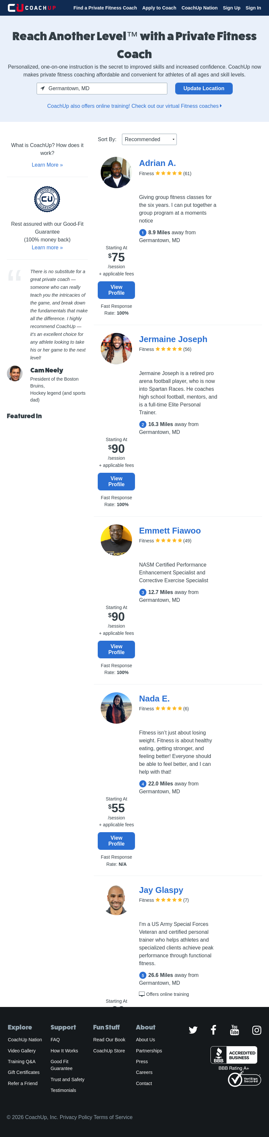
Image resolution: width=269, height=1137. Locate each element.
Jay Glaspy (161, 890)
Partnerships (149, 1050)
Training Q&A (22, 1061)
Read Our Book (109, 1039)
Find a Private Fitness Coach (105, 7)
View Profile (116, 290)
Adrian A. (157, 163)
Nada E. (154, 698)
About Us (145, 1039)
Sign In (253, 7)
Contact (144, 1083)
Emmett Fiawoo (170, 530)
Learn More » (47, 165)
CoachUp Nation (199, 7)
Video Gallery (22, 1050)
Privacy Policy (76, 1117)
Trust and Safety (68, 1079)
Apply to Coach (159, 7)
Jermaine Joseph (173, 339)
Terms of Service (112, 1117)
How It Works (64, 1050)
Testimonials (63, 1090)
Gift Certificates (24, 1072)
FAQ (55, 1039)
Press (142, 1061)
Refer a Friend (23, 1083)
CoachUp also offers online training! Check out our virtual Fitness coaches (134, 106)
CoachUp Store (109, 1050)
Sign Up (232, 7)
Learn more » (47, 247)
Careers (144, 1072)
